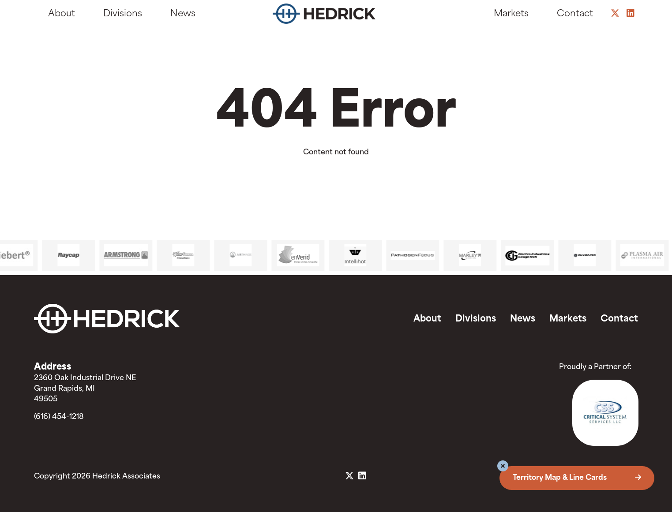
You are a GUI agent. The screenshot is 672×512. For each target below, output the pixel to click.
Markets (511, 14)
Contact (575, 14)
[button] (502, 467)
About (61, 14)
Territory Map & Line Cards (577, 478)
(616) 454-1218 (59, 417)
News (182, 14)
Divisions (122, 14)
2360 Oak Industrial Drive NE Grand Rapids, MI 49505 (85, 389)
